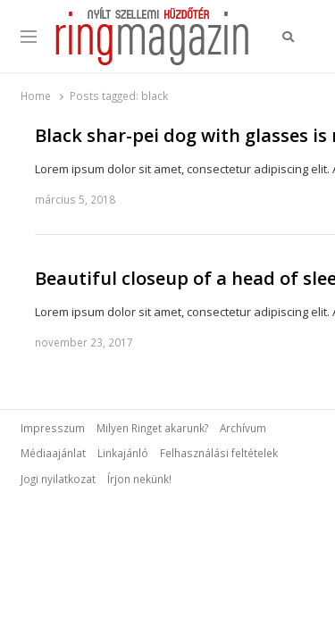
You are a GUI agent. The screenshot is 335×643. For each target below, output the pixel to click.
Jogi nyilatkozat (58, 479)
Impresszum (53, 428)
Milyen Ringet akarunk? (152, 428)
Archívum (243, 428)
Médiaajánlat (53, 453)
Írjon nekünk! (139, 479)
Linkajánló (122, 453)
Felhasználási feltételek (219, 453)
